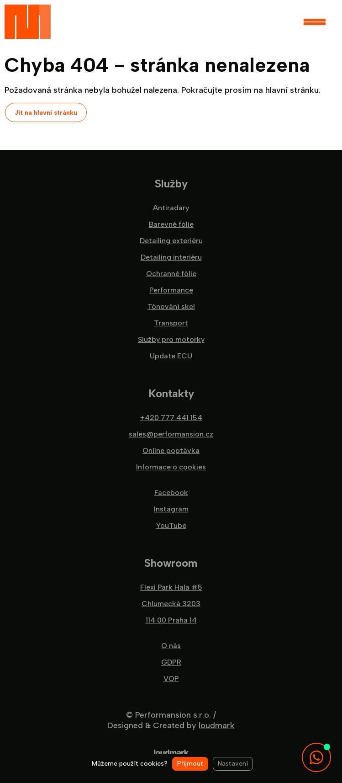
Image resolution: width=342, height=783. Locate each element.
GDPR (171, 662)
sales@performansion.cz (171, 434)
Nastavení (233, 763)
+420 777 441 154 (171, 417)
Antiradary (171, 208)
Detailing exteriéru (171, 241)
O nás (171, 646)
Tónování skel (171, 306)
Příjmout (190, 763)
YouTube (171, 525)
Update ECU (171, 356)
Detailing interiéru (171, 257)
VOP (171, 678)
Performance (171, 290)
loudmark (217, 725)
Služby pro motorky (171, 339)
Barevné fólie (171, 224)
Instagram (171, 509)
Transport (171, 323)
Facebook (171, 492)
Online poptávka (171, 450)
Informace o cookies (171, 467)
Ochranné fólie (171, 273)
